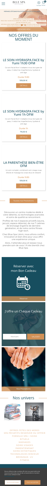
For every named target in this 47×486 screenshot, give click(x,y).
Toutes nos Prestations (23, 201)
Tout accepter (32, 482)
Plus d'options (13, 482)
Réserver (24, 299)
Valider (36, 337)
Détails (23, 85)
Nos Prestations (23, 389)
